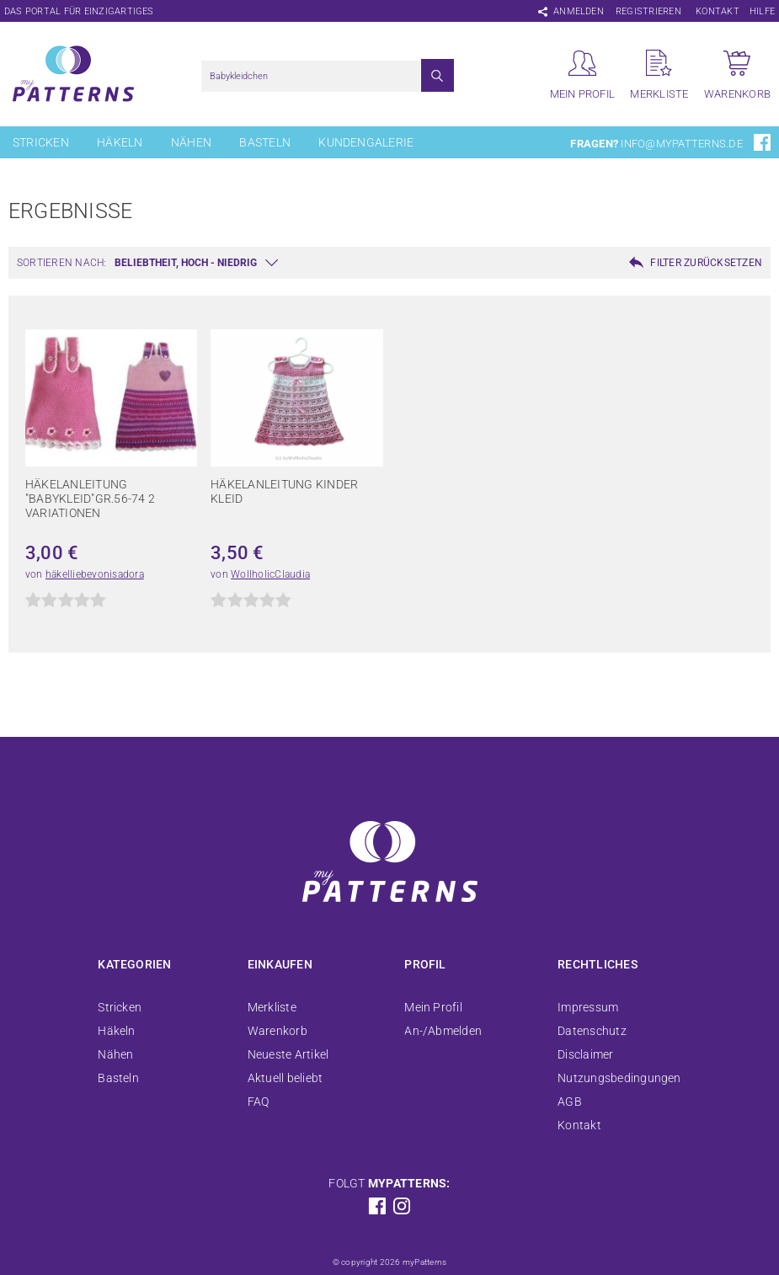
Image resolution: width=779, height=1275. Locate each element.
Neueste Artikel (288, 1054)
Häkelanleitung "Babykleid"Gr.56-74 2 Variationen (90, 498)
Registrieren (648, 11)
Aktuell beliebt (285, 1078)
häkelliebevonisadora (94, 574)
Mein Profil (433, 1007)
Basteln (265, 142)
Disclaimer (585, 1054)
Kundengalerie (366, 142)
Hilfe (762, 11)
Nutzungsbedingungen (619, 1078)
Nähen (191, 142)
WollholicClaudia (270, 574)
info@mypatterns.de (681, 143)
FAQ (258, 1101)
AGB (570, 1101)
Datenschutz (592, 1031)
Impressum (588, 1007)
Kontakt (717, 11)
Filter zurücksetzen (706, 263)
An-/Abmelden (443, 1031)
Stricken (41, 142)
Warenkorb (277, 1031)
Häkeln (119, 142)
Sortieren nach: (62, 263)
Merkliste (272, 1007)
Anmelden (578, 11)
